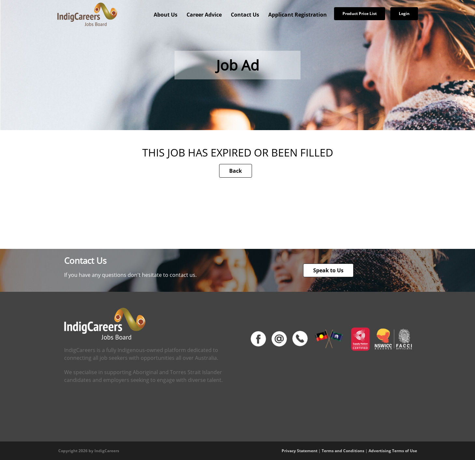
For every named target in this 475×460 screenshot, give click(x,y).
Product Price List (359, 13)
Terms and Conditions (343, 450)
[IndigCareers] (87, 14)
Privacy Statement (299, 450)
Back (235, 170)
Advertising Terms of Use (393, 450)
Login (404, 13)
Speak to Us (328, 270)
